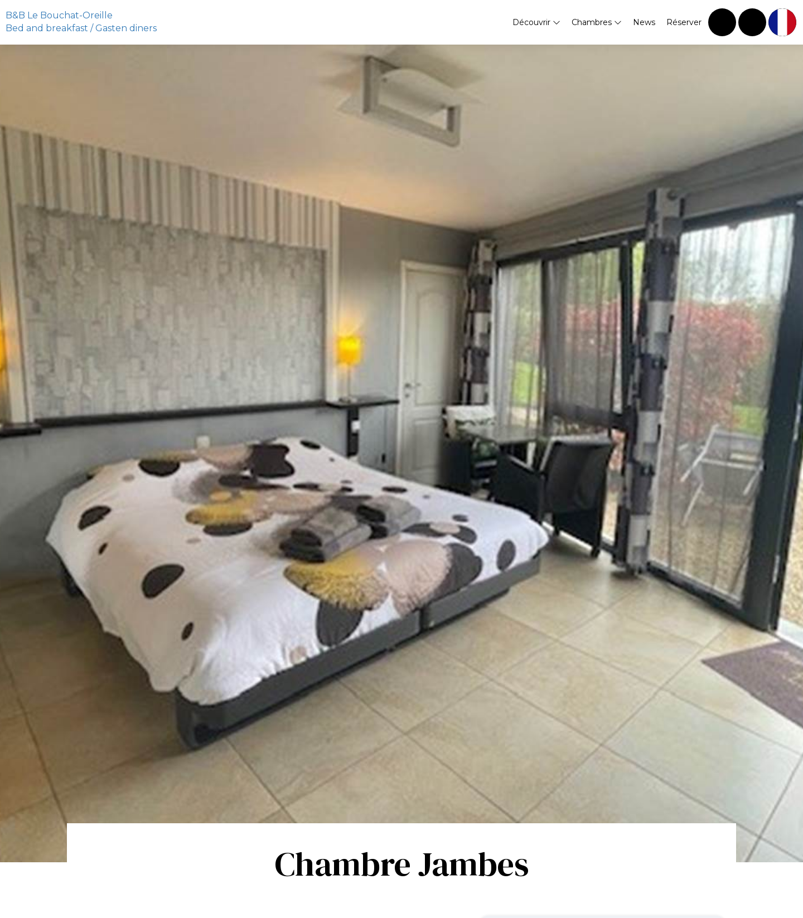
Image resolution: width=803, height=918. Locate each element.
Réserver (684, 22)
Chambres (597, 22)
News (644, 22)
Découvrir (536, 22)
